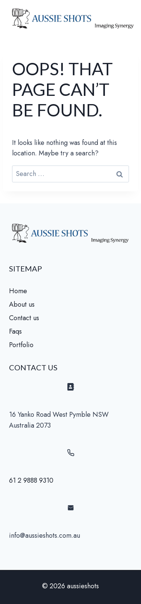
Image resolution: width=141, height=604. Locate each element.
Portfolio (21, 345)
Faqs (15, 331)
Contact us (24, 318)
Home (18, 291)
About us (22, 304)
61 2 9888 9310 (31, 480)
